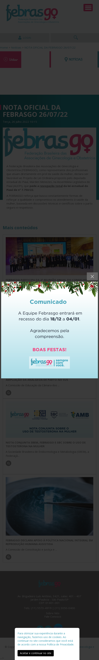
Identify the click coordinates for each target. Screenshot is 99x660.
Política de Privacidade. (60, 644)
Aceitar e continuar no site (35, 653)
